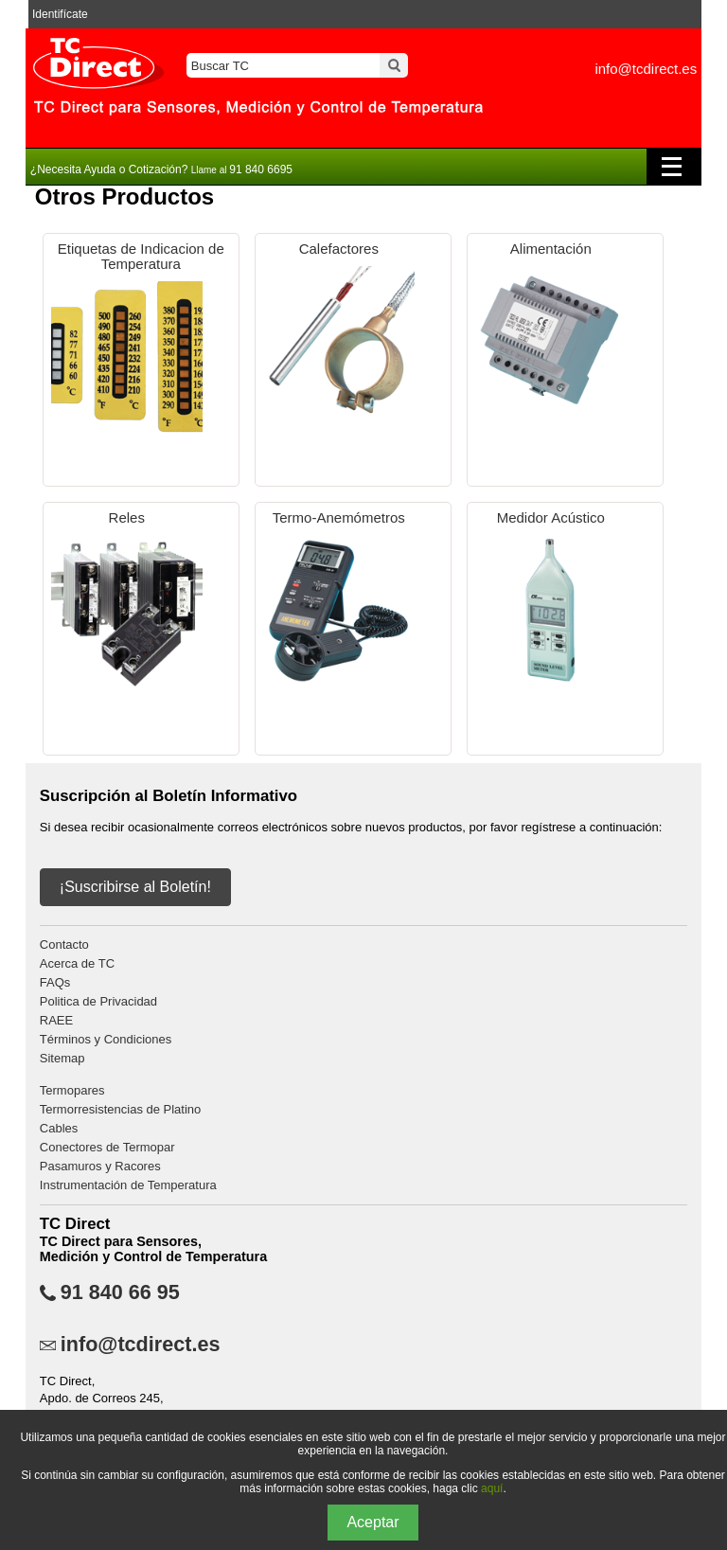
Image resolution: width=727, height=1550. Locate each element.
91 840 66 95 (120, 1292)
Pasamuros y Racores (100, 1166)
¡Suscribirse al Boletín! (135, 887)
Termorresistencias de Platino (121, 1109)
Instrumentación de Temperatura (128, 1185)
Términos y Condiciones (105, 1039)
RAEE (56, 1020)
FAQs (55, 982)
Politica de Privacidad (98, 1001)
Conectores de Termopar (107, 1147)
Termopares (72, 1090)
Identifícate (60, 14)
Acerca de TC (77, 963)
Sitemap (62, 1058)
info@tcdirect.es (645, 69)
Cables (59, 1128)
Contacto (64, 944)
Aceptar (372, 1522)
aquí (492, 1488)
